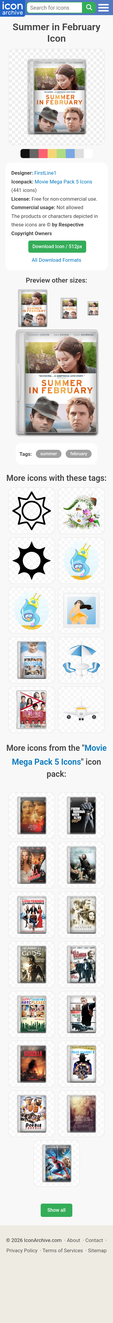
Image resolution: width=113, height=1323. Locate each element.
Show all (56, 1210)
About (73, 1240)
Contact (94, 1240)
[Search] (89, 7)
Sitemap (97, 1250)
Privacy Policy (21, 1250)
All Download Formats (56, 260)
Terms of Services (62, 1250)
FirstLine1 (45, 173)
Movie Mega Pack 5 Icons (63, 182)
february (78, 453)
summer (48, 453)
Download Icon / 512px (57, 246)
